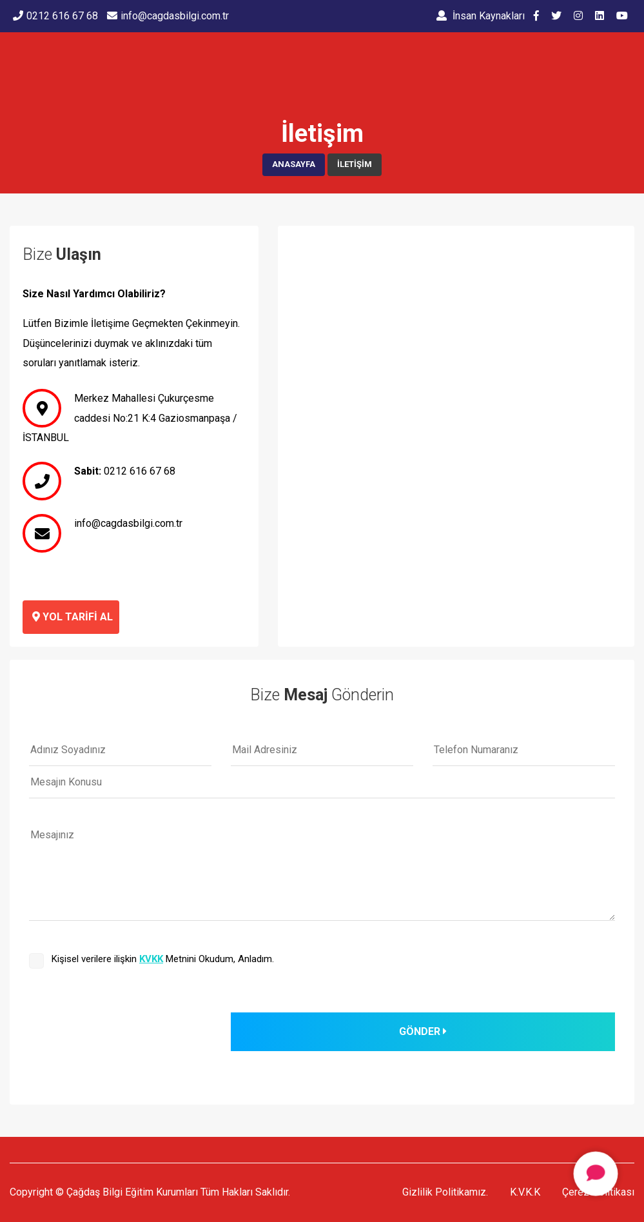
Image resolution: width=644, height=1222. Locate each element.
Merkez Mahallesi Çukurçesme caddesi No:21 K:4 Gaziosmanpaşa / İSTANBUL (130, 418)
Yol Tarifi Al (72, 617)
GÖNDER (423, 1031)
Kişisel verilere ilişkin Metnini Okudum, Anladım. (163, 959)
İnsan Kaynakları (480, 16)
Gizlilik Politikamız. (445, 1192)
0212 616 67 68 (139, 471)
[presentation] (127, 1037)
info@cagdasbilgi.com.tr (128, 523)
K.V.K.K (525, 1192)
